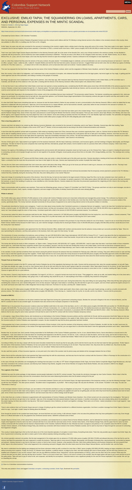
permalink (76, 468)
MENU (128, 2)
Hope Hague (24, 25)
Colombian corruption (34, 468)
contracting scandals (48, 468)
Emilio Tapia (59, 468)
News (18, 468)
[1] (90, 452)
